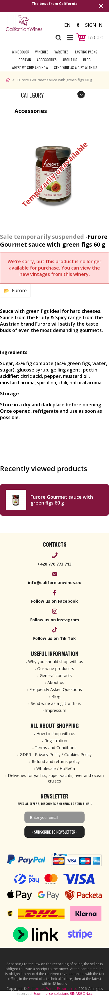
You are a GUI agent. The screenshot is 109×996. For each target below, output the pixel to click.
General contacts (56, 675)
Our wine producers (55, 668)
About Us (69, 59)
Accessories (47, 59)
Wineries (42, 51)
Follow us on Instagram (54, 619)
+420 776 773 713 (54, 564)
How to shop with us (55, 733)
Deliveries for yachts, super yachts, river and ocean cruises (56, 778)
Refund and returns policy (56, 761)
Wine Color (20, 51)
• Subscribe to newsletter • (55, 832)
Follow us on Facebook (54, 601)
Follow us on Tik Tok (54, 638)
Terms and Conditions (55, 747)
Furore (19, 290)
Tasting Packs (85, 51)
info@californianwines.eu (54, 582)
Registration (55, 740)
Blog (87, 59)
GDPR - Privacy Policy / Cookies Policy (56, 754)
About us (55, 682)
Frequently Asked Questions (55, 689)
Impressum (55, 710)
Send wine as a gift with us (75, 67)
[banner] (28, 23)
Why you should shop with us (55, 661)
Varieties (61, 51)
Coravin (25, 59)
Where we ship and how (30, 67)
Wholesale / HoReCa (55, 768)
